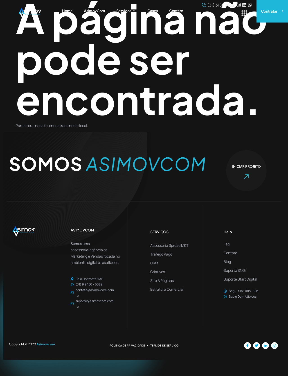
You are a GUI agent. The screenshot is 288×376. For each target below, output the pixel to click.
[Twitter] (256, 345)
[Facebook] (247, 345)
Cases (152, 10)
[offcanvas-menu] (244, 13)
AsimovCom (94, 10)
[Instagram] (274, 345)
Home (67, 10)
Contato (176, 10)
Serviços (126, 11)
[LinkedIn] (265, 345)
